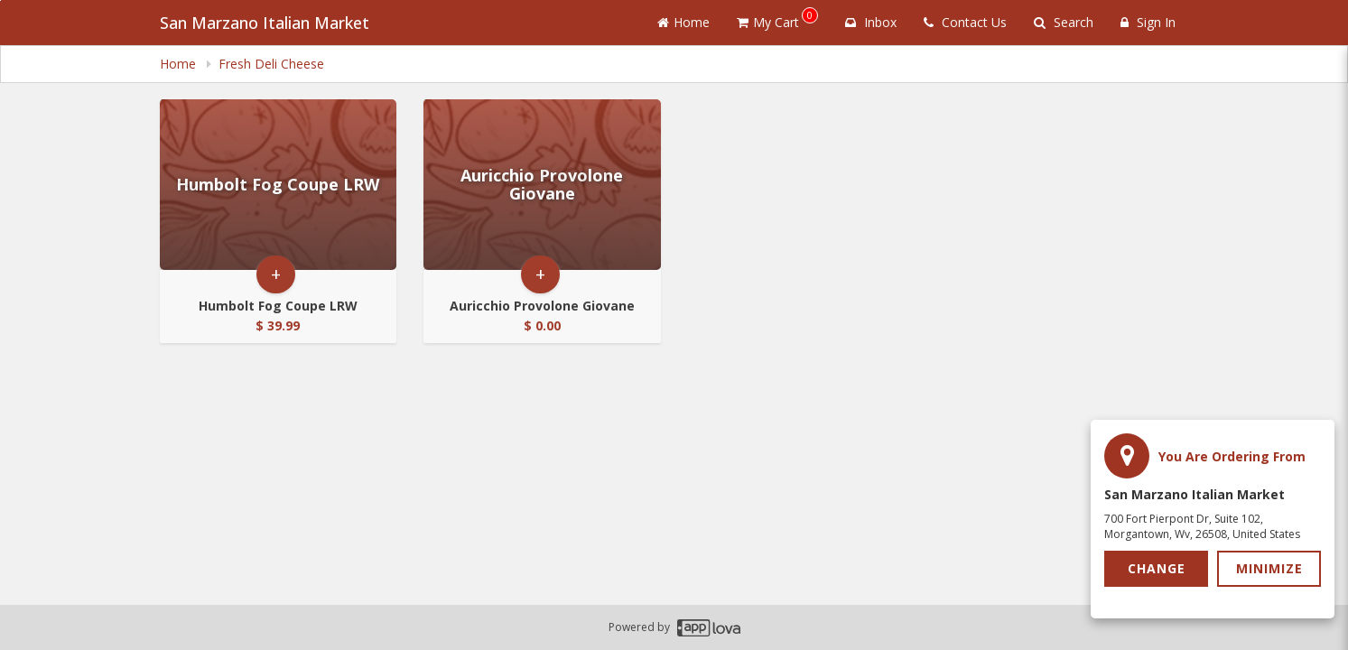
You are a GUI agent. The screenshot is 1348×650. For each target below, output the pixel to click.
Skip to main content (0, 0)
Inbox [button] (871, 22)
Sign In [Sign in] (1148, 22)
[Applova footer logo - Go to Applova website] (708, 627)
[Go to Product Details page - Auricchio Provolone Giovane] (542, 184)
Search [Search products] (1063, 22)
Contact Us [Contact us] (965, 22)
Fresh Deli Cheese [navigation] (271, 63)
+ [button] (276, 274)
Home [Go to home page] (683, 22)
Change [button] (1156, 568)
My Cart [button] (777, 19)
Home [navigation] (180, 63)
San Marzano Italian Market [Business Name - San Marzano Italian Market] (264, 22)
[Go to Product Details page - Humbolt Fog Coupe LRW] (278, 184)
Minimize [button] (1269, 568)
